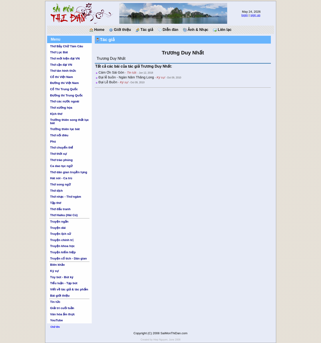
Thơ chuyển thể (61, 147)
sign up (255, 15)
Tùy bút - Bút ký (61, 277)
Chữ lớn (55, 326)
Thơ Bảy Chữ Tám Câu (66, 46)
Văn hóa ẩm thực (62, 314)
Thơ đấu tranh (60, 209)
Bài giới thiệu (60, 295)
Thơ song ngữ (60, 184)
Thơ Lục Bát (59, 52)
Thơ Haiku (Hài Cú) (64, 215)
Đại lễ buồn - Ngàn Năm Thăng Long (126, 77)
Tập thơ (55, 203)
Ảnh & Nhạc (195, 30)
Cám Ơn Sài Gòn (111, 72)
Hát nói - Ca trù (61, 178)
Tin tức (55, 302)
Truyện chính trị (61, 240)
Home (96, 30)
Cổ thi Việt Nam (61, 77)
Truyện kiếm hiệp (63, 252)
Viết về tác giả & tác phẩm (69, 289)
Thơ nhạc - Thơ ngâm (65, 196)
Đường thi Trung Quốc (66, 95)
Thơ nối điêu (59, 135)
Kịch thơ (56, 114)
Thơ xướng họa (61, 107)
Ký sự (54, 271)
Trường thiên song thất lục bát (69, 121)
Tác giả (144, 30)
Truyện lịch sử (60, 234)
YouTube (56, 320)
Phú (53, 141)
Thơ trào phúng (61, 160)
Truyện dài (58, 228)
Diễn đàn (168, 30)
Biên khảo (57, 264)
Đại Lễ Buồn (107, 82)
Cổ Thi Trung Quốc (64, 89)
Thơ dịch (56, 190)
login (244, 15)
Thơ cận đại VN (61, 64)
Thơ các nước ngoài (64, 101)
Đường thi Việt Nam (64, 83)
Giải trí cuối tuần (62, 308)
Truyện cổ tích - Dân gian (68, 258)
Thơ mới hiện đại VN (65, 58)
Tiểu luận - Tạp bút (63, 283)
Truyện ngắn (59, 221)
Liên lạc (222, 30)
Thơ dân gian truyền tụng (68, 172)
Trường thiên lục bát (65, 129)
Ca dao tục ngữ (61, 166)
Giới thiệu (120, 30)
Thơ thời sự (58, 153)
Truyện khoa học (62, 246)
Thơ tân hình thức (63, 70)
